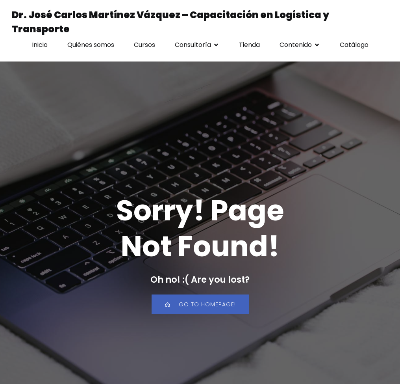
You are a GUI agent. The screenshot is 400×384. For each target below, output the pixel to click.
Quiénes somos (90, 44)
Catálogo (354, 44)
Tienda (249, 44)
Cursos (144, 44)
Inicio (40, 44)
